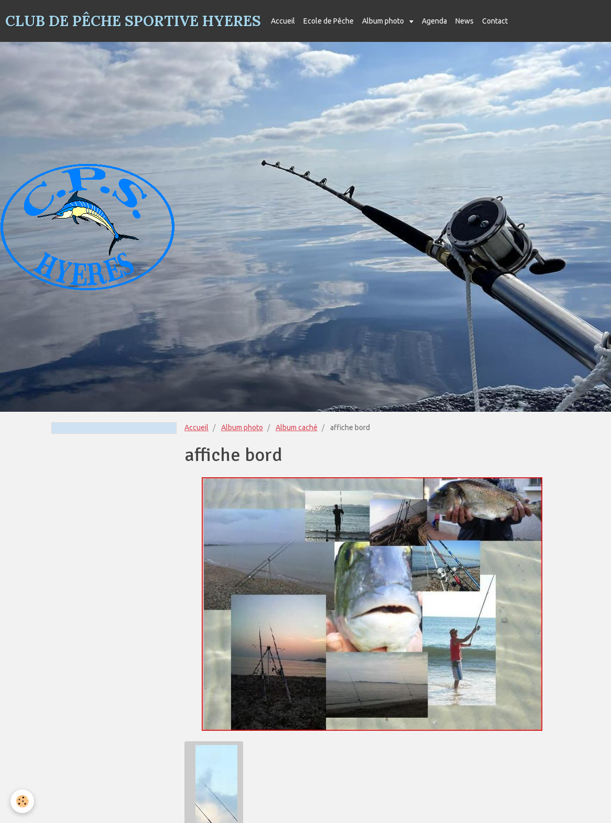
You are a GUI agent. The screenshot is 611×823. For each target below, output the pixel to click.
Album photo (384, 21)
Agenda (434, 21)
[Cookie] (22, 801)
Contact (495, 21)
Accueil (283, 21)
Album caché (297, 427)
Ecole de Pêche (328, 21)
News (464, 21)
